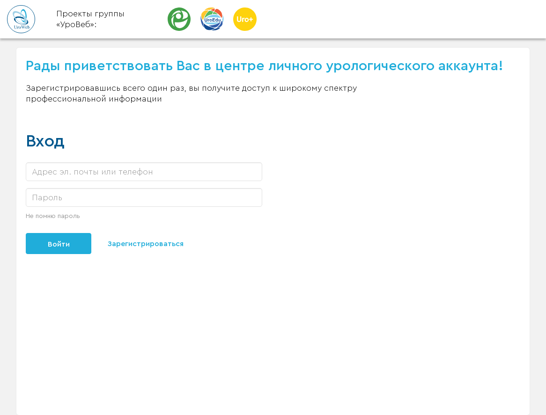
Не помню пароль (53, 216)
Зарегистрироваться (146, 244)
